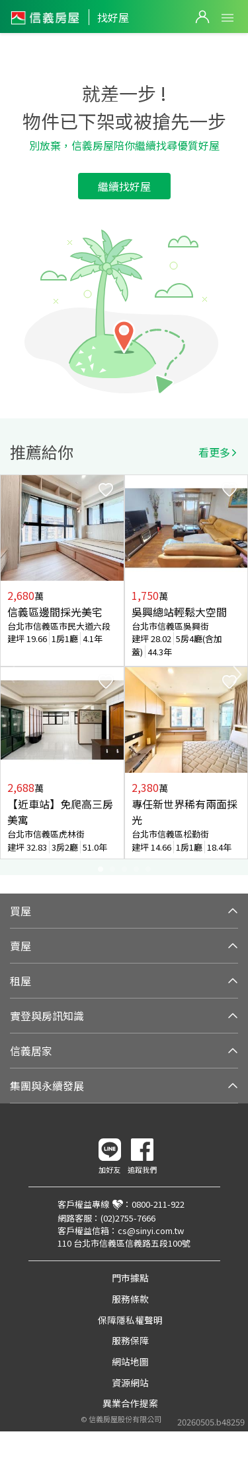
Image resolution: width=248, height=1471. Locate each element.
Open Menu (227, 18)
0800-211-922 (158, 1204)
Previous (10, 674)
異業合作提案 (130, 1403)
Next (237, 674)
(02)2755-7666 (128, 1218)
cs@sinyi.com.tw (151, 1230)
